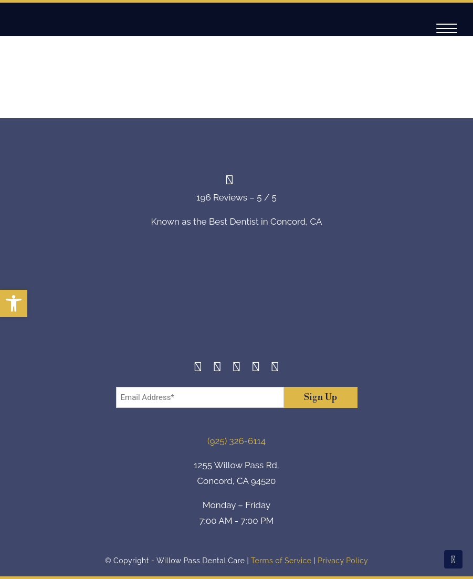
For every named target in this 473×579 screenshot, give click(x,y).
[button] (13, 303)
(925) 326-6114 (236, 441)
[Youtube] (275, 368)
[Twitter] (236, 368)
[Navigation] (446, 29)
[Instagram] (217, 368)
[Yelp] (256, 368)
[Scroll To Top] (453, 559)
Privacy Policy (343, 560)
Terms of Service (281, 560)
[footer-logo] (236, 302)
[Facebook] (198, 368)
